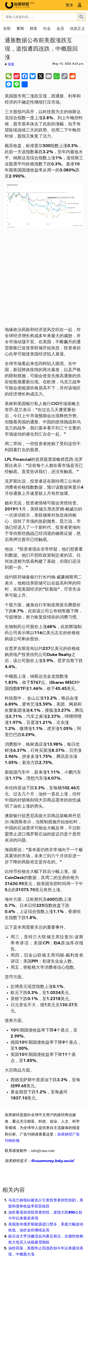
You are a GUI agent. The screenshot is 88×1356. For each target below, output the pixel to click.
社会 (47, 29)
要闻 (20, 29)
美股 (11, 64)
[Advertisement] (44, 279)
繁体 (69, 5)
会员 (60, 29)
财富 (33, 29)
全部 (7, 29)
